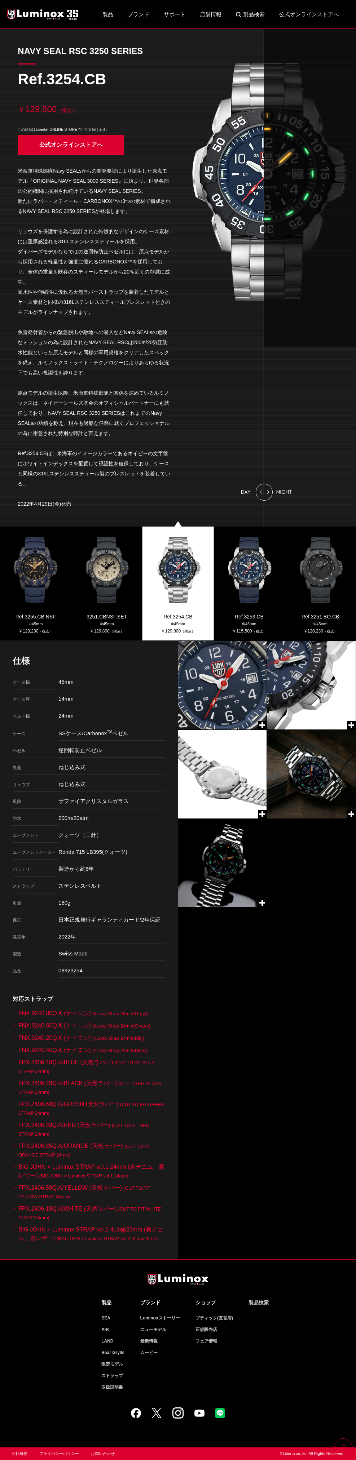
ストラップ (112, 1375)
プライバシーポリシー (59, 1453)
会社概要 (19, 1453)
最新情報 (149, 1341)
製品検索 (254, 14)
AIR (105, 1329)
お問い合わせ (103, 1453)
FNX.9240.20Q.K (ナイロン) (81, 1038)
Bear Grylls (112, 1352)
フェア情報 (206, 1341)
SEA (105, 1318)
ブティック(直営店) (214, 1318)
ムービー (149, 1352)
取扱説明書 (112, 1387)
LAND (107, 1341)
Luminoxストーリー (160, 1318)
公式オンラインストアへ (309, 14)
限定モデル (112, 1364)
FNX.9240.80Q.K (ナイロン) (83, 1013)
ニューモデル (153, 1329)
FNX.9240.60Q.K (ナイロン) (84, 1025)
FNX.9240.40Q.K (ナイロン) (82, 1050)
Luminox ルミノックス (43, 14)
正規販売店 (206, 1329)
